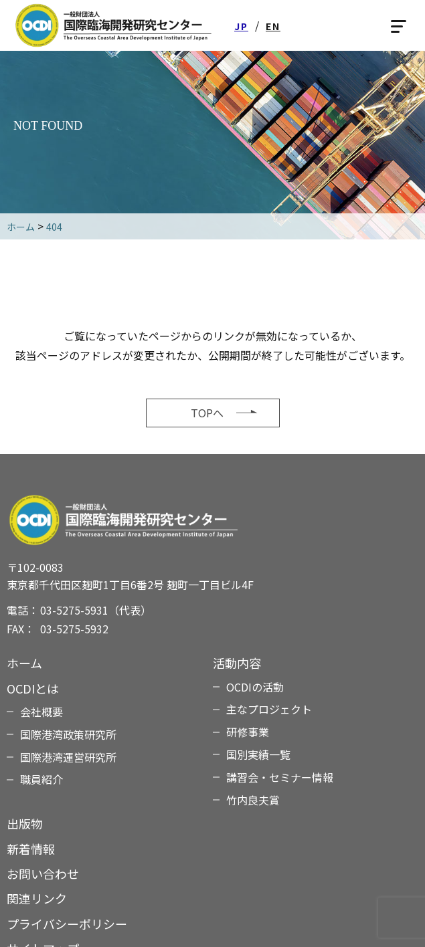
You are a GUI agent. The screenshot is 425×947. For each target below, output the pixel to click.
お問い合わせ (43, 873)
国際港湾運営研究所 (68, 757)
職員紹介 (41, 779)
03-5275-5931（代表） (95, 610)
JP (241, 26)
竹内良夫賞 (253, 800)
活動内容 (237, 662)
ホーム (24, 662)
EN (273, 26)
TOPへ (207, 413)
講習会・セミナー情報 (279, 777)
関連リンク (37, 898)
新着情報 (31, 848)
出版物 (25, 823)
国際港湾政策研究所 (68, 734)
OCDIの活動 (255, 687)
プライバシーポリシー (67, 923)
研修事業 (247, 732)
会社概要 (41, 712)
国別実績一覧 (258, 754)
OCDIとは (33, 688)
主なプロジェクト (269, 709)
